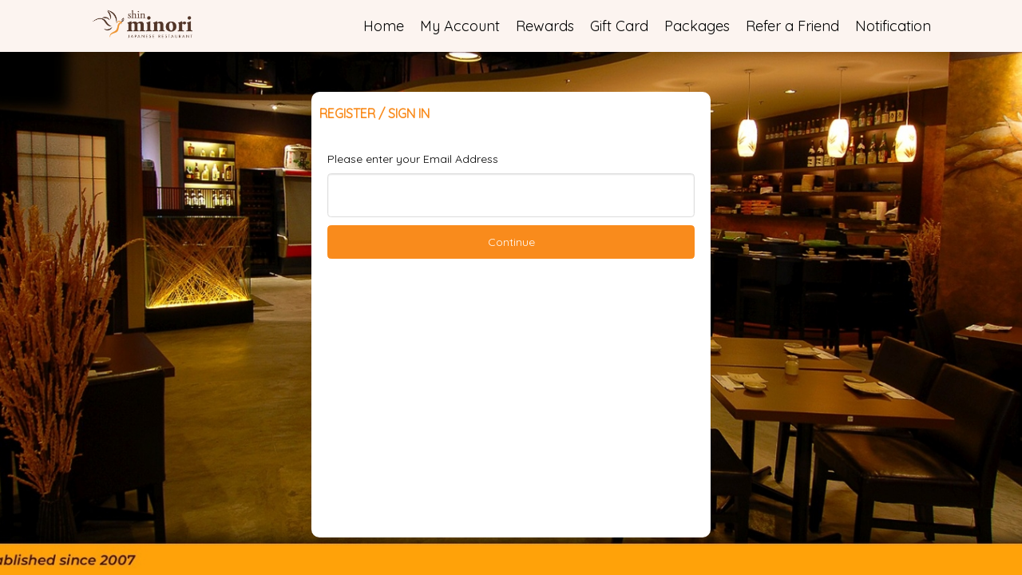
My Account (460, 26)
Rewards (545, 26)
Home (383, 26)
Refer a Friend (792, 26)
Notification (893, 26)
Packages (697, 26)
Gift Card (619, 26)
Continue (511, 242)
